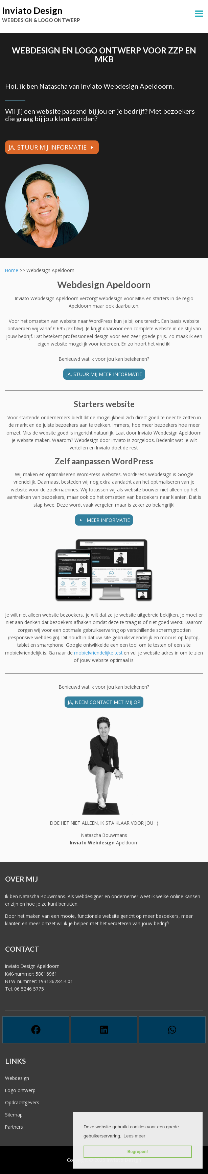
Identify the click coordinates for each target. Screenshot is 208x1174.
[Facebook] (35, 1029)
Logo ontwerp (20, 1090)
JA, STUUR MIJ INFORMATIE (47, 147)
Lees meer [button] (134, 1135)
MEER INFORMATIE (107, 520)
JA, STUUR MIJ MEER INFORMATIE (104, 374)
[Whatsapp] (172, 1029)
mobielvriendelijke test (99, 652)
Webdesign (17, 1078)
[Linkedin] (104, 1029)
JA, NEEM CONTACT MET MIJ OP (104, 702)
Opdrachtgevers (22, 1102)
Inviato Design (32, 10)
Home (11, 270)
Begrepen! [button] (138, 1151)
